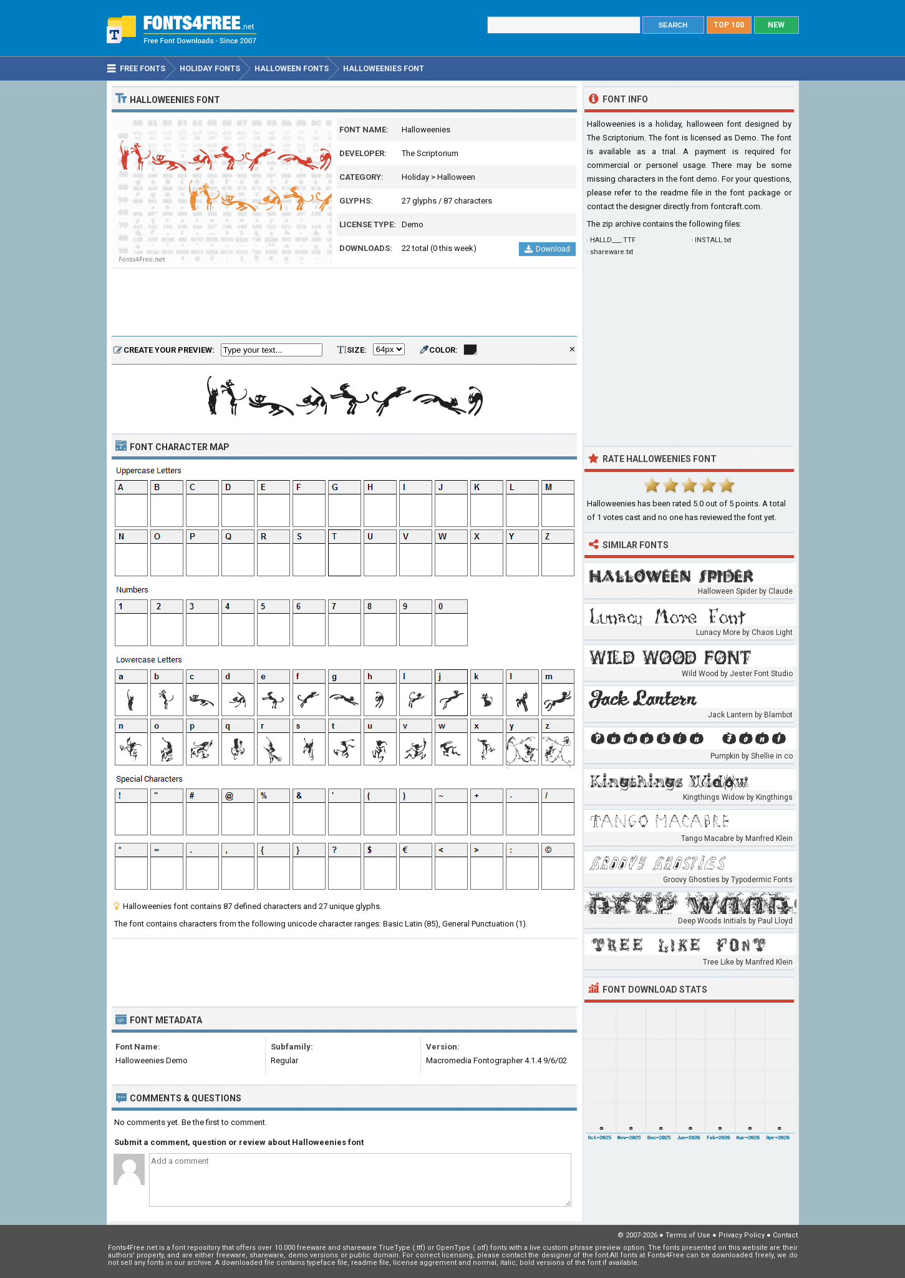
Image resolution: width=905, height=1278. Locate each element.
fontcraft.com (735, 206)
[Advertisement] (344, 303)
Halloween (456, 177)
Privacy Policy (742, 1235)
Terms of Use (687, 1235)
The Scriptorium (430, 153)
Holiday (415, 177)
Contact (785, 1235)
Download (547, 249)
